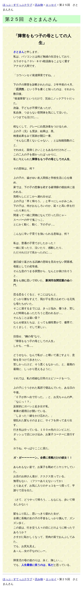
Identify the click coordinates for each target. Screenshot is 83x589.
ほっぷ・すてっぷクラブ (17, 4)
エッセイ (51, 4)
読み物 (39, 4)
